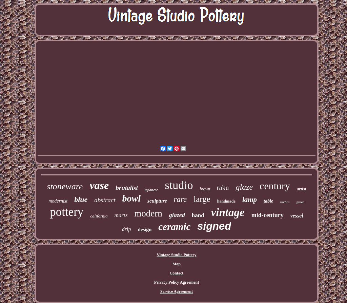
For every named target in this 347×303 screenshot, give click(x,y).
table (268, 201)
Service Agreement (176, 291)
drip (126, 229)
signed (214, 226)
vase (99, 185)
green (300, 202)
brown (205, 189)
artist (301, 188)
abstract (104, 200)
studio (179, 185)
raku (223, 187)
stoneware (65, 186)
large (201, 199)
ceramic (174, 226)
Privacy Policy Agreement (176, 282)
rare (180, 199)
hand (198, 215)
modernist (57, 201)
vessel (296, 216)
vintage (228, 212)
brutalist (127, 187)
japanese (151, 190)
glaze (244, 187)
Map (176, 264)
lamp (249, 199)
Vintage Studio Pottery (177, 254)
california (98, 216)
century (275, 185)
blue (80, 199)
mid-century (267, 215)
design (144, 229)
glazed (177, 215)
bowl (131, 198)
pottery (66, 212)
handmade (226, 201)
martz (121, 215)
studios (284, 202)
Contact (177, 273)
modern (148, 213)
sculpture (157, 201)
